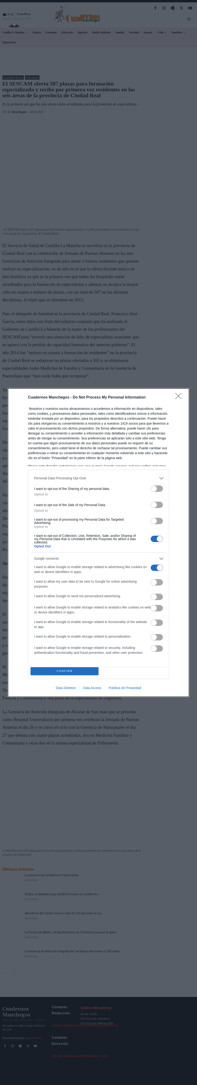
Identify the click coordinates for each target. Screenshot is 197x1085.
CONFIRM (64, 671)
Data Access (92, 688)
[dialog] (98, 542)
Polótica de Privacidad (125, 688)
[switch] (157, 488)
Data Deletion (66, 688)
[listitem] (98, 478)
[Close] (179, 397)
